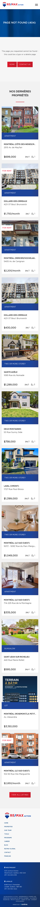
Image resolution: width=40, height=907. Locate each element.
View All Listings (20, 795)
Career (7, 841)
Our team (7, 830)
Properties (8, 826)
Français (7, 856)
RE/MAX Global (9, 848)
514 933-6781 (12, 875)
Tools (6, 834)
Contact (7, 852)
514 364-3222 (12, 889)
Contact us (24, 64)
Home (12, 64)
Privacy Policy (15, 899)
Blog (6, 845)
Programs (8, 837)
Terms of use (25, 899)
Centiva (23, 904)
